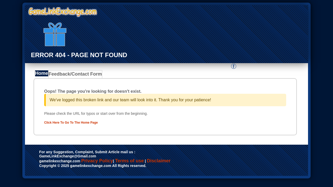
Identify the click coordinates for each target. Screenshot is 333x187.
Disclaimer (159, 161)
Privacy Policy (97, 161)
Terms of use (129, 161)
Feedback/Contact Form (74, 75)
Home (43, 75)
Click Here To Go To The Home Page (80, 122)
